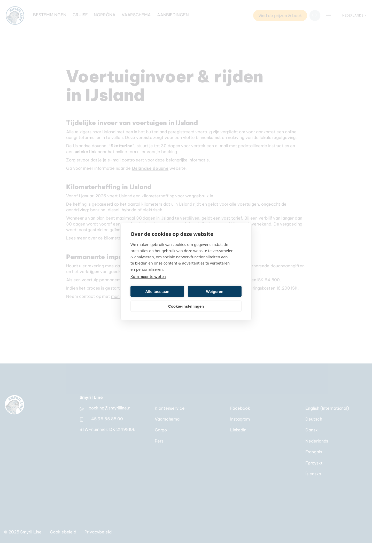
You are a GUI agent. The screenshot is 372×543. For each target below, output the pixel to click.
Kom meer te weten (148, 276)
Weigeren (214, 291)
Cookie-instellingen (186, 306)
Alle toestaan (157, 291)
